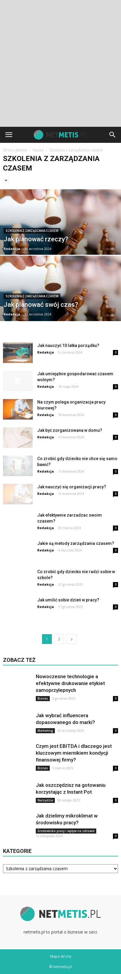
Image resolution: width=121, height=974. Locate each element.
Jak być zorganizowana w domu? (69, 430)
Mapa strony (60, 956)
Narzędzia (45, 800)
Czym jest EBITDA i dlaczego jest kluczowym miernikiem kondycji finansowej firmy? (74, 753)
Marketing (45, 730)
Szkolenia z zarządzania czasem (32, 230)
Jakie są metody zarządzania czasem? (75, 543)
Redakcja (12, 248)
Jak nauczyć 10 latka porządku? (68, 345)
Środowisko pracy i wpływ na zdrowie (66, 831)
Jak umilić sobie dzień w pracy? (68, 600)
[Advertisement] (60, 63)
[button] (112, 135)
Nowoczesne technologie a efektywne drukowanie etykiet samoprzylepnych (70, 683)
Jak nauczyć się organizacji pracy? (71, 486)
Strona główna (15, 150)
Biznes (43, 698)
